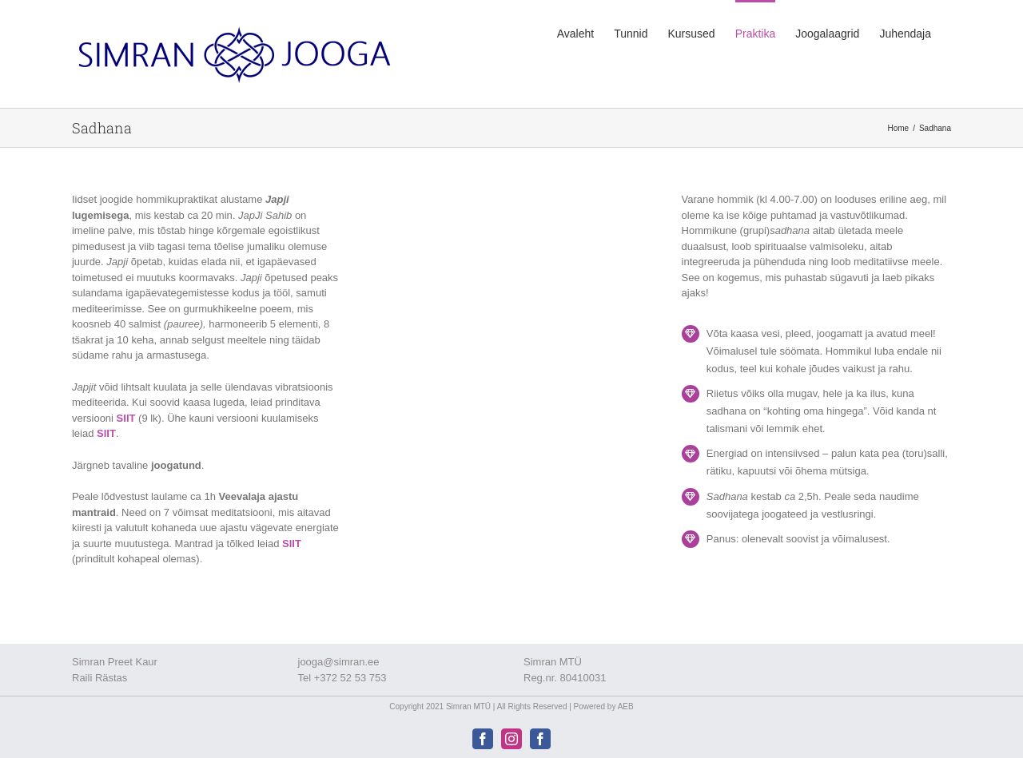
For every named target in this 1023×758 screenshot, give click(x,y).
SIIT (126, 418)
